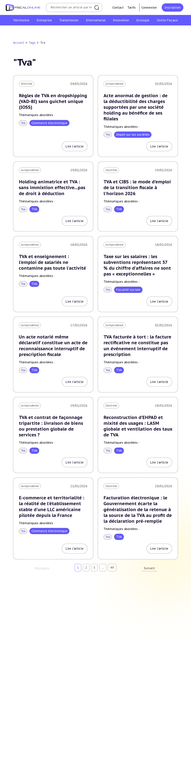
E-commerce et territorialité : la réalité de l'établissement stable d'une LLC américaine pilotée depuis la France (51, 506)
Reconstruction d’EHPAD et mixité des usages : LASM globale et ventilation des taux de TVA (138, 426)
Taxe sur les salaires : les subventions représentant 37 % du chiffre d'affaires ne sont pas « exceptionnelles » (137, 265)
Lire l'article (75, 146)
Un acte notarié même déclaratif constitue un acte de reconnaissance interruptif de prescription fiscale (53, 345)
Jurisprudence (114, 83)
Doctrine (26, 83)
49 (112, 567)
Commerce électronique (49, 123)
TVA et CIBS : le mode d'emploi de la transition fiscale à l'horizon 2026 (137, 187)
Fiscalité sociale (128, 290)
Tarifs (131, 7)
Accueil (18, 42)
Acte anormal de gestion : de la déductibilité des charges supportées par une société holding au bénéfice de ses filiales (135, 107)
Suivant (149, 568)
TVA (34, 209)
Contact (118, 7)
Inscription (173, 7)
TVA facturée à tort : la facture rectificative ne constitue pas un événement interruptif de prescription (137, 345)
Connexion (149, 7)
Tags (32, 42)
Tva (23, 123)
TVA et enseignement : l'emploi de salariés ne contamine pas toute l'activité (52, 262)
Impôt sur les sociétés (132, 134)
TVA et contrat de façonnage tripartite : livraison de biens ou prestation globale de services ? (51, 426)
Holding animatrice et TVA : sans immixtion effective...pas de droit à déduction (52, 187)
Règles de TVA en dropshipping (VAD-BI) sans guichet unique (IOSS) (53, 101)
